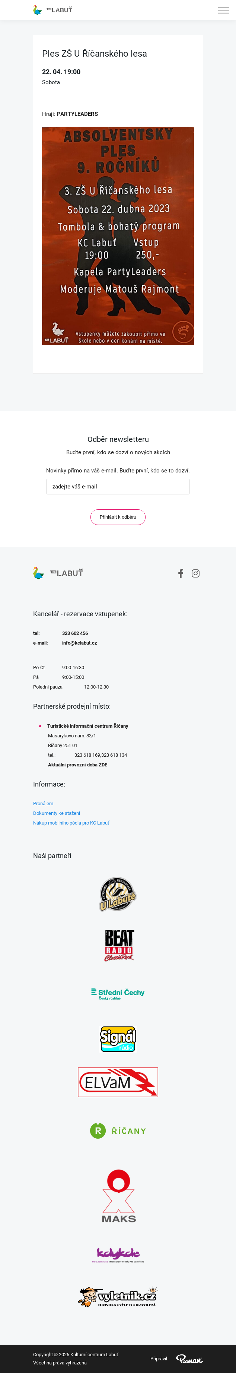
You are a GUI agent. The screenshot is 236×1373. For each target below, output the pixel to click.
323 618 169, (87, 755)
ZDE (103, 765)
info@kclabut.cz (79, 643)
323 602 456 (75, 633)
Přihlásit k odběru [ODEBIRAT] (118, 517)
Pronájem (43, 803)
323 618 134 (114, 755)
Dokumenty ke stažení (56, 813)
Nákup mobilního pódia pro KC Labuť (71, 823)
